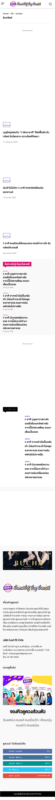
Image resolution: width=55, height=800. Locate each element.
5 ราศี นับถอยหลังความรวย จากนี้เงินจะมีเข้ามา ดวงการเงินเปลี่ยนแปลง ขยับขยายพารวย (15, 323)
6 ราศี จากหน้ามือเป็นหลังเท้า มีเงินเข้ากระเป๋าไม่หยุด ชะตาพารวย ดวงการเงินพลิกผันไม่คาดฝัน (16, 301)
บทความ (6, 125)
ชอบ (48, 751)
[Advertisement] (27, 59)
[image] (27, 690)
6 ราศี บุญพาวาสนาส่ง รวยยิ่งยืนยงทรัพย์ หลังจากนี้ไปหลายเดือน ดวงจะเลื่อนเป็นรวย (16, 279)
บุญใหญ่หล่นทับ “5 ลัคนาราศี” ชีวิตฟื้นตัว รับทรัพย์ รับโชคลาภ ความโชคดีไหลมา (26, 134)
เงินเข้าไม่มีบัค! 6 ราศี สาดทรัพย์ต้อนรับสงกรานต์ (23, 190)
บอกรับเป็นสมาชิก (43, 775)
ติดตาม (47, 757)
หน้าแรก (6, 13)
